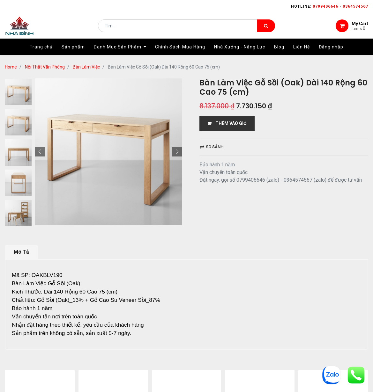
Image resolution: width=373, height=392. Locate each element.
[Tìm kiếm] (266, 27)
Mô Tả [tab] (21, 211)
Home (11, 66)
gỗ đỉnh (279, 364)
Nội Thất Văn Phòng (45, 66)
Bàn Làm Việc (86, 66)
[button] (40, 78)
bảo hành (248, 364)
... (69, 335)
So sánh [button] (211, 146)
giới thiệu (120, 364)
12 (79, 335)
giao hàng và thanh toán (195, 364)
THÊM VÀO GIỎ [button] (227, 123)
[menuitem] (41, 50)
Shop (149, 364)
